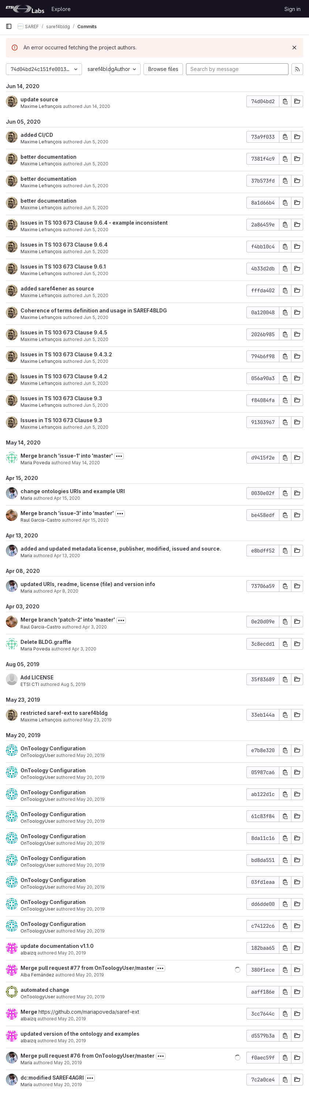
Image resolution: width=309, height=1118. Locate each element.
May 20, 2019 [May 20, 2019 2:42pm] (91, 996)
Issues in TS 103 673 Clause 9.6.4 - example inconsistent (94, 223)
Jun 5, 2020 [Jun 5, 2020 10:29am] (95, 207)
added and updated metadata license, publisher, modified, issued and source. (121, 548)
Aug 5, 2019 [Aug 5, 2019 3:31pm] (73, 684)
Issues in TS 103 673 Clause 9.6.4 (64, 244)
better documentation (49, 157)
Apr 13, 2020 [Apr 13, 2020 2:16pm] (67, 555)
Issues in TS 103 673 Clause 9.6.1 (63, 266)
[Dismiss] (294, 47)
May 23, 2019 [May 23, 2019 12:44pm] (97, 720)
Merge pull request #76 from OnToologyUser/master (87, 1056)
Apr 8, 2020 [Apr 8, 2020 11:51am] (66, 591)
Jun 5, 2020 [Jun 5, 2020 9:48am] (95, 383)
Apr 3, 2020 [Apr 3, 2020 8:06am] (94, 627)
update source (39, 99)
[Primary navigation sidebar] (9, 26)
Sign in (292, 9)
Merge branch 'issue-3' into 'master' (67, 513)
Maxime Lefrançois (41, 106)
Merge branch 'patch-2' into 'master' (68, 619)
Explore (61, 9)
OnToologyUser (38, 755)
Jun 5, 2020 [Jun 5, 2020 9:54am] (95, 317)
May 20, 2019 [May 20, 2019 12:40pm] (68, 1062)
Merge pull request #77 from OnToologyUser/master (87, 968)
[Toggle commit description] (119, 456)
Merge (29, 1012)
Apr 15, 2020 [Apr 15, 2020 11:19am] (95, 520)
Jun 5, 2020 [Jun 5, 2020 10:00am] (95, 273)
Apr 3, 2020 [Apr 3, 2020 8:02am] (84, 649)
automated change (45, 990)
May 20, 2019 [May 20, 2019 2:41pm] (72, 1018)
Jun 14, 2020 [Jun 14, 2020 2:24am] (96, 106)
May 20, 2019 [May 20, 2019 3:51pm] (91, 755)
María (26, 498)
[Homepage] (25, 9)
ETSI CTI (30, 684)
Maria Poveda (35, 462)
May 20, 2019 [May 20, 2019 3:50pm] (91, 799)
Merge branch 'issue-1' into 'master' (67, 456)
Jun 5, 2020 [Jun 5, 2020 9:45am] (95, 427)
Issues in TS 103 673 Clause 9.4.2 (64, 376)
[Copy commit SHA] (285, 101)
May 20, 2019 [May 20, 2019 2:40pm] (72, 1040)
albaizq (28, 953)
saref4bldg (101, 69)
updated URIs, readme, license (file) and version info (88, 584)
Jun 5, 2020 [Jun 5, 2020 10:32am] (95, 163)
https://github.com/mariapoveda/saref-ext (88, 1012)
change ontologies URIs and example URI (73, 491)
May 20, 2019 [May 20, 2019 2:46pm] (90, 975)
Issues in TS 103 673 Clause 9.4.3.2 (66, 354)
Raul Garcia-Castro (41, 520)
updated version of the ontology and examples (80, 1034)
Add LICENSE (37, 677)
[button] (238, 970)
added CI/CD (37, 135)
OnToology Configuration (53, 748)
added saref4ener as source (57, 288)
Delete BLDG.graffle (46, 642)
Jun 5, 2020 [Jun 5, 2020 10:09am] (95, 251)
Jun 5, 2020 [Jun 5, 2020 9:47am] (95, 405)
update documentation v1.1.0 (57, 946)
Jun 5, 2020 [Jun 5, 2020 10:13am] (95, 229)
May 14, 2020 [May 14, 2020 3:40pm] (86, 462)
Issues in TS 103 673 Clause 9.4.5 (64, 332)
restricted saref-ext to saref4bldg (64, 713)
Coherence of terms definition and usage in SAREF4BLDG (94, 310)
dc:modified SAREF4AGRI (52, 1077)
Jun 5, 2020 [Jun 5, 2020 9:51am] (95, 361)
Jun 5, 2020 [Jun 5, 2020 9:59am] (95, 295)
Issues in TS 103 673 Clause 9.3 (61, 398)
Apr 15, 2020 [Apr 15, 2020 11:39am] (67, 498)
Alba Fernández (37, 975)
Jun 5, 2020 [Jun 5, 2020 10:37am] (95, 142)
